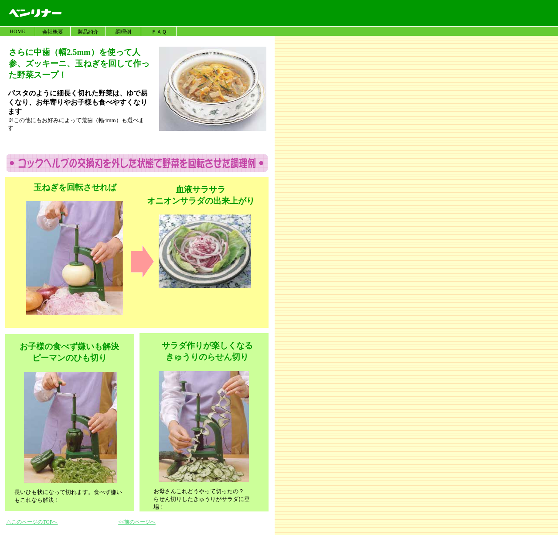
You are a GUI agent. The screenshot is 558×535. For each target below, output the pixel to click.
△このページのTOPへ (32, 522)
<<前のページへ (137, 522)
